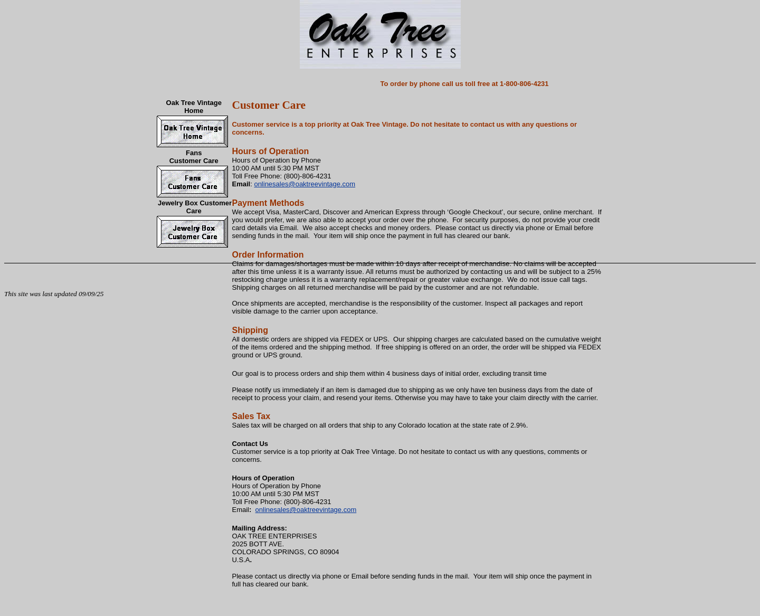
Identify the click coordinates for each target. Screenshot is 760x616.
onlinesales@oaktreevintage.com (304, 184)
